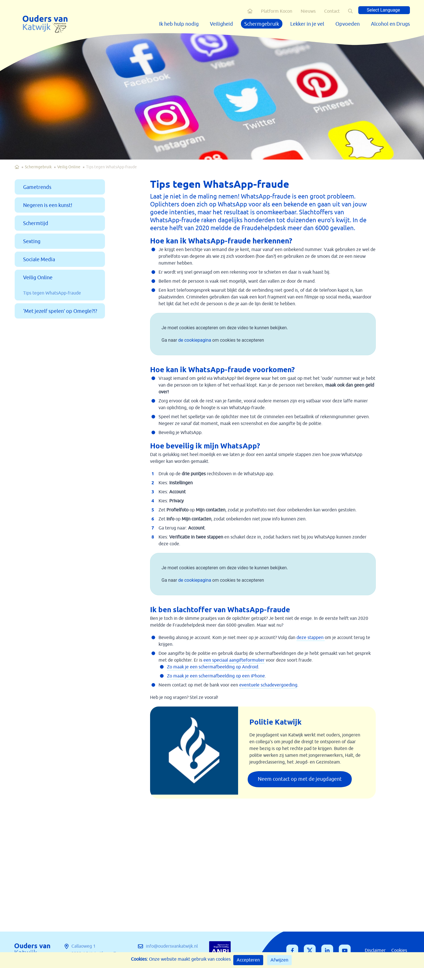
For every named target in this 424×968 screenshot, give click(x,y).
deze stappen (310, 637)
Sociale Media (39, 259)
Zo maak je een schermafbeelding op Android (212, 667)
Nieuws (308, 11)
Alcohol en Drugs (390, 24)
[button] (350, 11)
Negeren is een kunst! (47, 205)
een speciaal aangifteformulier (234, 660)
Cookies (399, 950)
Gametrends (37, 187)
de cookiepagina (194, 340)
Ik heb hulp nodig (179, 24)
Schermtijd (35, 223)
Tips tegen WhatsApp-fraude (52, 293)
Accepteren (248, 960)
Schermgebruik (261, 24)
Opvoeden (347, 24)
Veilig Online (68, 167)
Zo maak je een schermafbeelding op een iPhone (216, 676)
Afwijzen (279, 960)
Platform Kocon (276, 11)
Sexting (31, 241)
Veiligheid (221, 24)
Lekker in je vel (307, 24)
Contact (332, 11)
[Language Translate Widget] (384, 10)
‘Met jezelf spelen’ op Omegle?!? (60, 311)
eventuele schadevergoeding (268, 685)
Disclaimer (375, 950)
